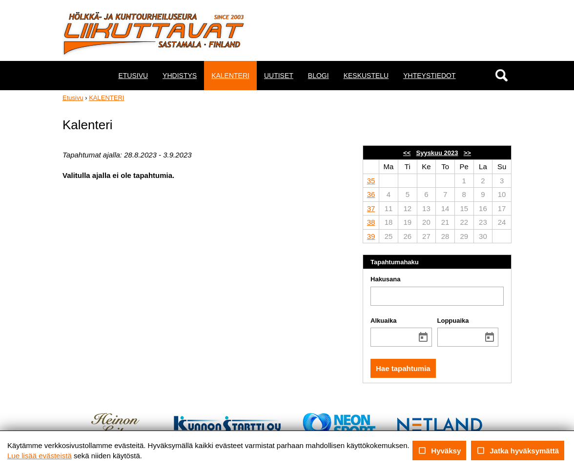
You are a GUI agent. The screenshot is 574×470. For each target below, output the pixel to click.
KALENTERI (230, 75)
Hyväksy (439, 450)
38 (371, 222)
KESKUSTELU (366, 75)
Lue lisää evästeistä (39, 455)
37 (371, 208)
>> (467, 153)
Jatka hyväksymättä (517, 450)
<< (406, 153)
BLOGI (318, 75)
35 (371, 180)
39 (371, 236)
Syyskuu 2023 (437, 153)
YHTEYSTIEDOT (429, 75)
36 (371, 194)
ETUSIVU (133, 75)
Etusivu (72, 97)
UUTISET (278, 75)
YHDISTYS (180, 75)
